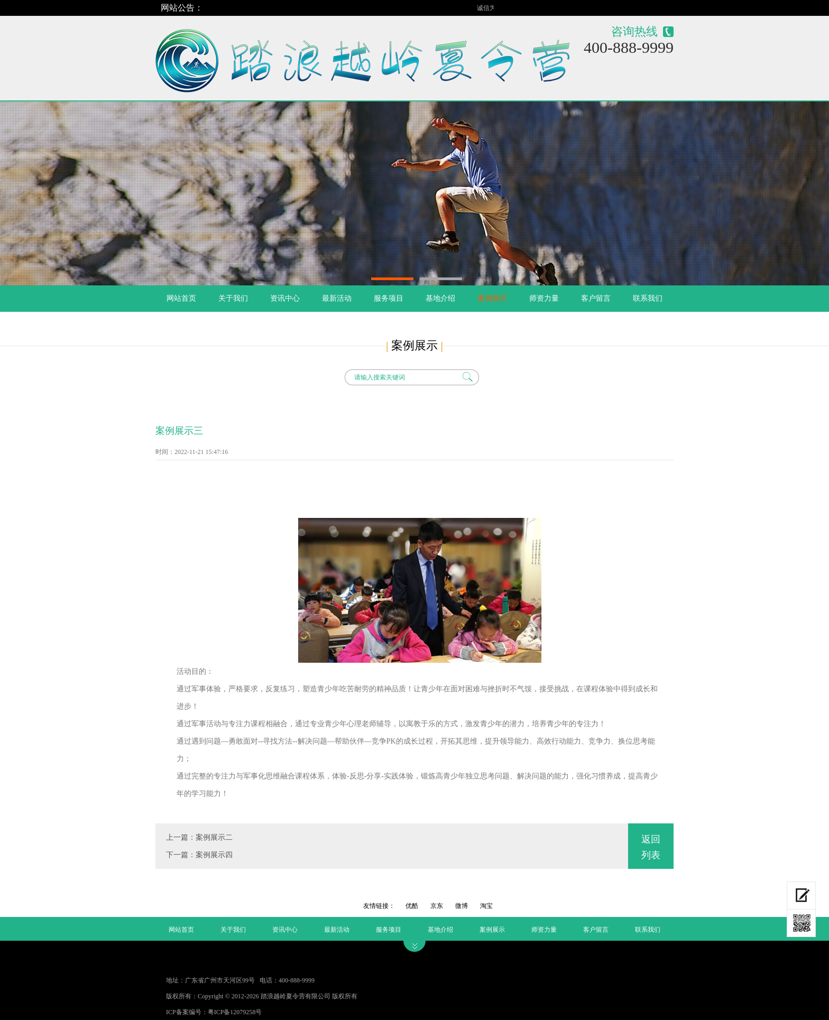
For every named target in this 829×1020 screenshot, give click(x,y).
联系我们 (647, 298)
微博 (462, 906)
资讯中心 (285, 298)
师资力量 (544, 298)
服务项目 (388, 298)
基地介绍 (440, 298)
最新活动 (337, 298)
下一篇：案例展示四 (199, 855)
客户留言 (596, 298)
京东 (437, 906)
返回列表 (650, 847)
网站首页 (181, 298)
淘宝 (486, 906)
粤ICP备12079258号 (235, 1012)
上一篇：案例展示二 (199, 837)
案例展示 (492, 298)
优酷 (413, 906)
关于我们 (233, 298)
